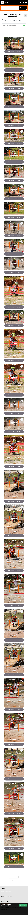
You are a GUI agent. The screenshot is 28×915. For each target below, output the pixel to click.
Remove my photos (6, 896)
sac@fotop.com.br (6, 891)
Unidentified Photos (14, 32)
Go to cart (23, 905)
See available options (14, 51)
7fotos (6, 2)
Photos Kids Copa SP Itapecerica (12, 16)
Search (23, 8)
